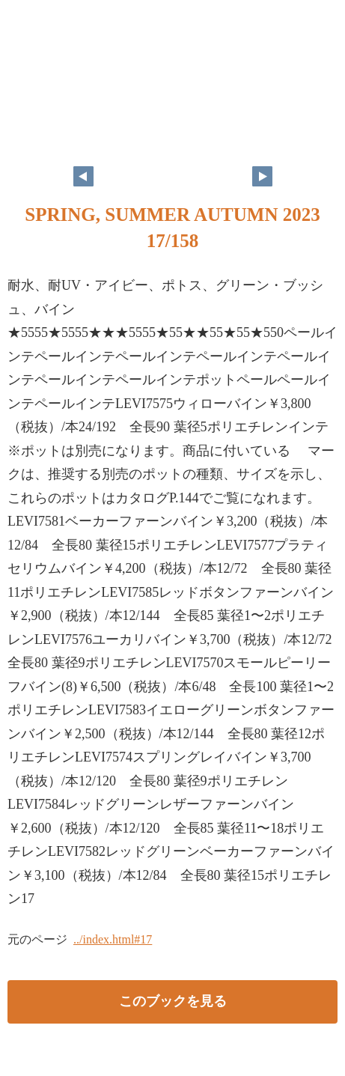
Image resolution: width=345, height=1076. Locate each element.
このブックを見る (173, 1001)
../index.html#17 (112, 939)
